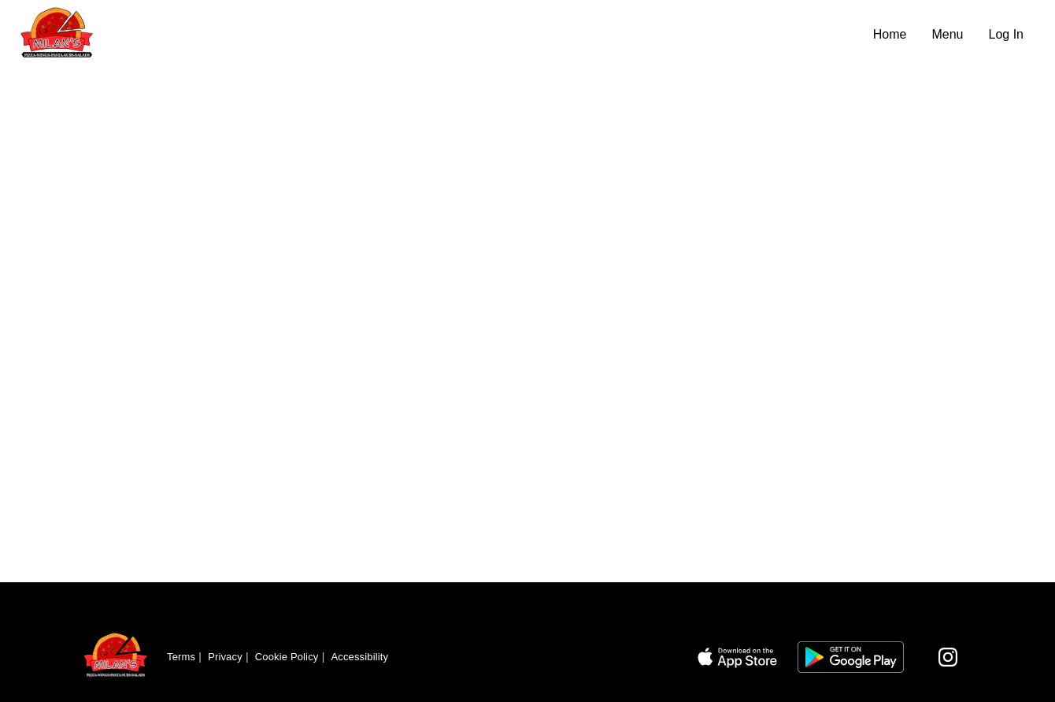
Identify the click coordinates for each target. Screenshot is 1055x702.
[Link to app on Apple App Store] (737, 657)
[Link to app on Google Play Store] (851, 657)
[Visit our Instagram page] (948, 657)
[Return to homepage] (116, 657)
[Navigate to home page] (440, 34)
